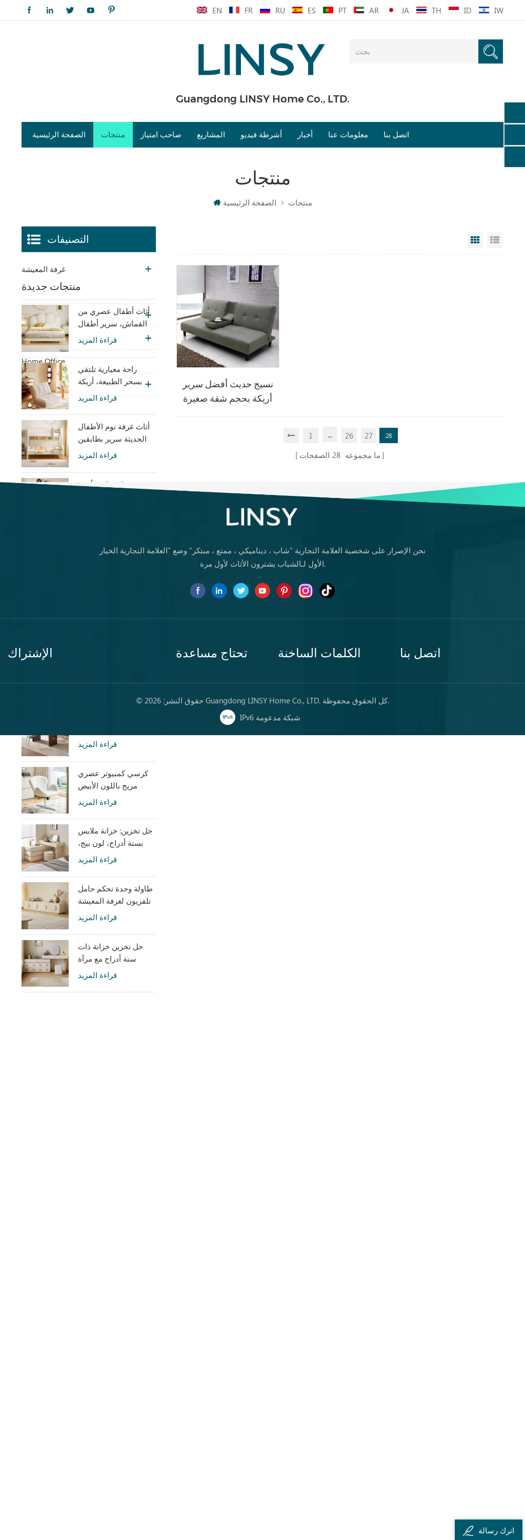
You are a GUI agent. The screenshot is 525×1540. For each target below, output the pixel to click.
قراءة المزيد (97, 478)
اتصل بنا (396, 134)
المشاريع (211, 134)
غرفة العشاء (41, 315)
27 (369, 435)
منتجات (113, 134)
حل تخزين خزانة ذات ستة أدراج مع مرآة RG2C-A (110, 1090)
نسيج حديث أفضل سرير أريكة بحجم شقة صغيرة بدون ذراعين (228, 392)
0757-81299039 (441, 1419)
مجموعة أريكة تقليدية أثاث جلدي (329, 1455)
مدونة (185, 1400)
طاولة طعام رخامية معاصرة (322, 1418)
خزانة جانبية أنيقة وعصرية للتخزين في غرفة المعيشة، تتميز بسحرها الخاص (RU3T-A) (115, 628)
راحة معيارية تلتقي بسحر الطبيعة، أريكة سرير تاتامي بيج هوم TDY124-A (111, 513)
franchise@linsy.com (449, 1438)
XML (183, 1437)
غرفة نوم (36, 292)
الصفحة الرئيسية (59, 134)
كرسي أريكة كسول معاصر (320, 1363)
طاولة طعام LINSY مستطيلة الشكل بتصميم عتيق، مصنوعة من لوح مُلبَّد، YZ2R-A (116, 859)
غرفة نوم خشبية (303, 1382)
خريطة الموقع (198, 1418)
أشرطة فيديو (261, 134)
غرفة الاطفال (43, 338)
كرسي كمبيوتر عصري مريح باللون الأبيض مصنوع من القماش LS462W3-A (113, 917)
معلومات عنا (348, 134)
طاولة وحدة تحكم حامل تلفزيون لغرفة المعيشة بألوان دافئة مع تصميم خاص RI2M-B (115, 1033)
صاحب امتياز (160, 134)
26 (349, 435)
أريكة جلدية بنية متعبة (312, 1437)
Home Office (43, 361)
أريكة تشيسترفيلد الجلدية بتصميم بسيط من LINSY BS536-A (112, 686)
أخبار (305, 134)
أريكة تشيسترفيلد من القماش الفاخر (329, 1345)
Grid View (475, 240)
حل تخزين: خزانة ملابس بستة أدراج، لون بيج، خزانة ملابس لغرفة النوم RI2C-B (116, 975)
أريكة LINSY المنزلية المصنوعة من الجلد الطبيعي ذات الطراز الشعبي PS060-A (110, 802)
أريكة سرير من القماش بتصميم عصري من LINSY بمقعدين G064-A (115, 744)
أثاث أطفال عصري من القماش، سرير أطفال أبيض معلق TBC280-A (114, 455)
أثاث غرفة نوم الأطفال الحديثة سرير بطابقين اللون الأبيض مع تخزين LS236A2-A (114, 570)
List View (494, 240)
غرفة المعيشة (44, 269)
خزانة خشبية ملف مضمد (317, 1400)
